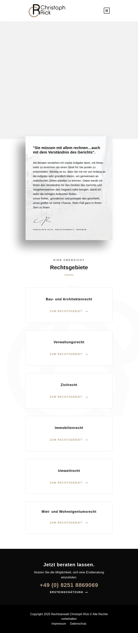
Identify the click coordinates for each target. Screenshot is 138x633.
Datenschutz (78, 623)
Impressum (58, 623)
